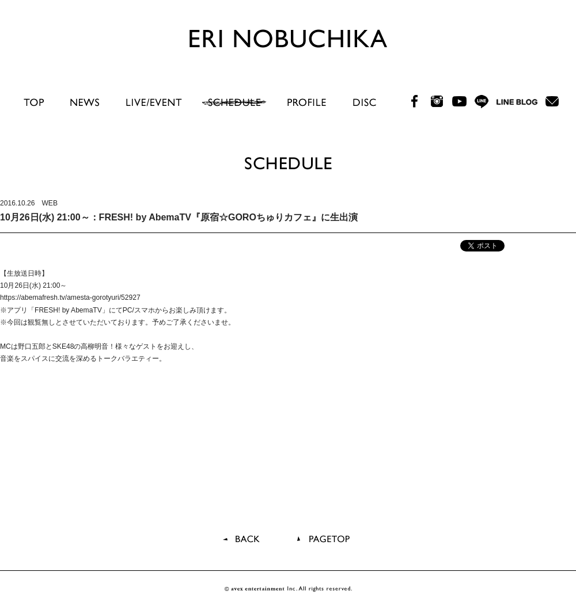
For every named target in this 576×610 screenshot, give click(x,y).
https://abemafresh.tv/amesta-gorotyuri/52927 (70, 297)
